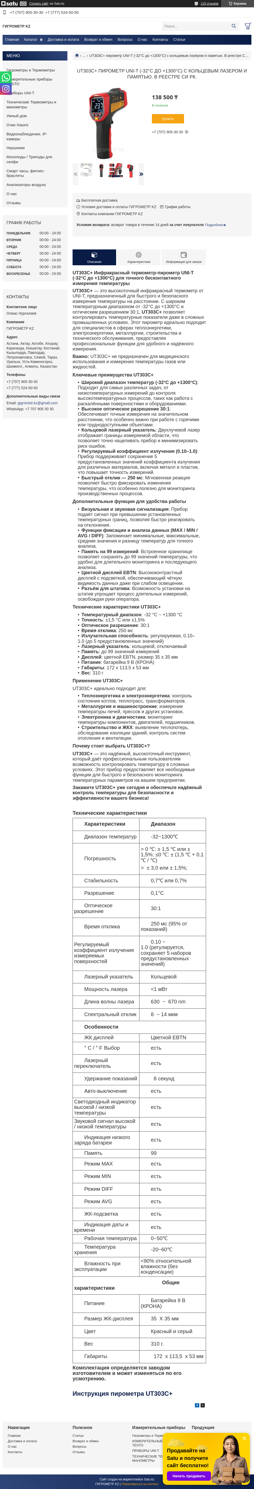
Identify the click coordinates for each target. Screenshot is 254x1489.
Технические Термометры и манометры (31, 104)
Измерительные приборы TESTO (29, 81)
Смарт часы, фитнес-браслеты (25, 173)
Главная (12, 39)
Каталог (30, 39)
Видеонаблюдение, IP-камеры (26, 136)
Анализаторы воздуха (26, 184)
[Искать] (233, 26)
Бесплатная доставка (99, 200)
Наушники (15, 147)
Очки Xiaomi (17, 125)
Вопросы (125, 39)
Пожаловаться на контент (140, 1484)
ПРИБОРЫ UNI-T (145, 1451)
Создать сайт (38, 3)
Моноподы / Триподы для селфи (29, 159)
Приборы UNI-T (20, 93)
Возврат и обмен (98, 39)
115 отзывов (209, 3)
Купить (168, 119)
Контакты (160, 39)
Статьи (179, 39)
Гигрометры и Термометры (30, 70)
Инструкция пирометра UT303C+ (123, 1393)
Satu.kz (149, 1479)
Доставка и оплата (63, 39)
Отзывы (13, 203)
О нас (142, 39)
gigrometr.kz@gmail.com (38, 403)
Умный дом (16, 116)
